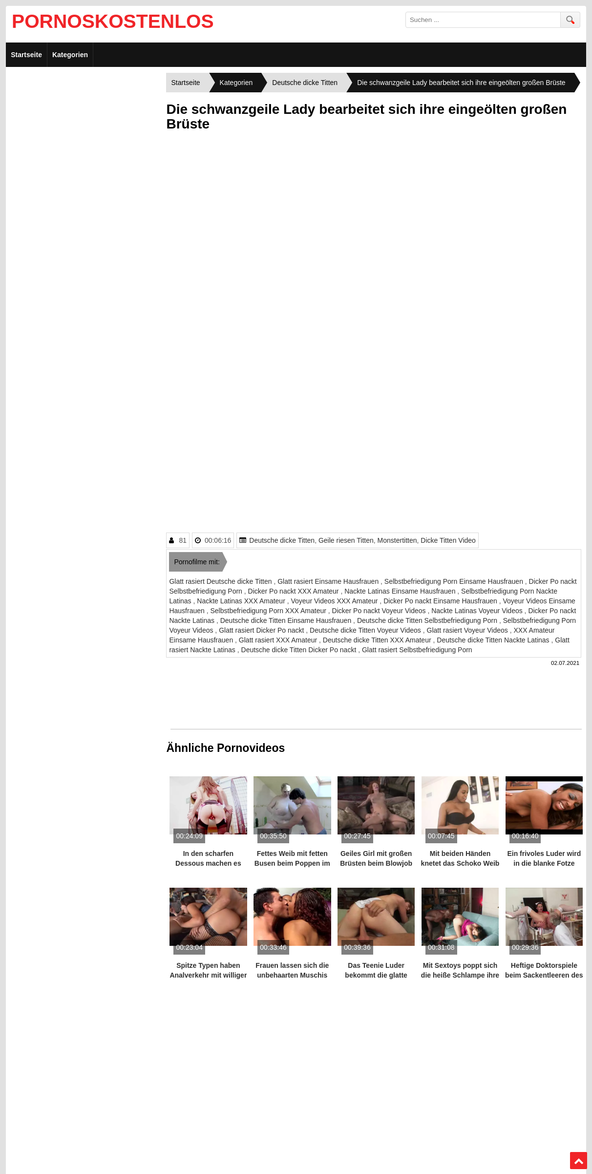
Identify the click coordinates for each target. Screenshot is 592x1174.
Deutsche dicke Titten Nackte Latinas (494, 640)
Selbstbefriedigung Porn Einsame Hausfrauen (454, 581)
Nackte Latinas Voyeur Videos (477, 611)
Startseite (26, 55)
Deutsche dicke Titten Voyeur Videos (366, 630)
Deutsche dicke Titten (282, 540)
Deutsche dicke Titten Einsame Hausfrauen (286, 620)
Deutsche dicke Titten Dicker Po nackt (300, 650)
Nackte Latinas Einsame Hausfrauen (400, 591)
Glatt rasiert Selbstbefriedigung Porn (417, 650)
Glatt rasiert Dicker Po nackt (262, 630)
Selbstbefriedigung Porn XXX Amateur (269, 611)
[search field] (483, 20)
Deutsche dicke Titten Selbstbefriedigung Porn (428, 620)
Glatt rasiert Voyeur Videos (468, 630)
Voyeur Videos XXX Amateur (335, 601)
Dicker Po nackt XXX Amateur (294, 591)
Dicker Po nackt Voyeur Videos (380, 611)
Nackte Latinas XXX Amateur (242, 601)
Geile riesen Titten (346, 540)
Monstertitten (397, 540)
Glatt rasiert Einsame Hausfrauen (329, 581)
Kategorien (70, 55)
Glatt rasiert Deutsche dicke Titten (221, 581)
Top (578, 1160)
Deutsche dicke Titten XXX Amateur (378, 640)
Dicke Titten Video (448, 540)
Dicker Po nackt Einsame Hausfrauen (441, 601)
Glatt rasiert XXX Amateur (279, 640)
